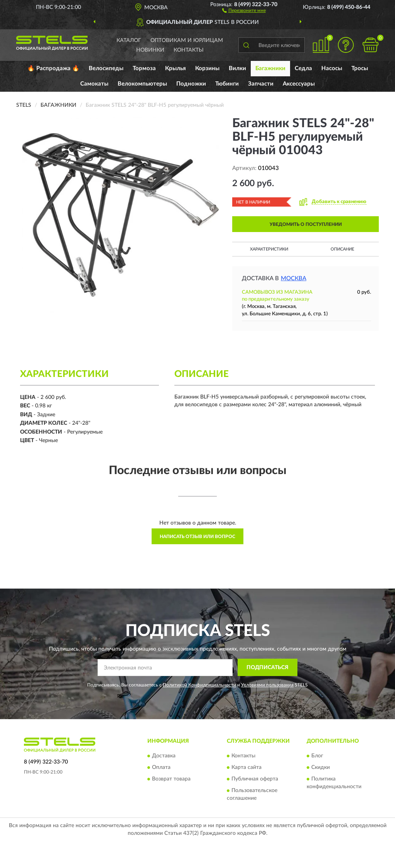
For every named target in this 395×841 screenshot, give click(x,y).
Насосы (331, 68)
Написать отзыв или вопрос (197, 536)
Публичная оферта (254, 779)
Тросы (359, 68)
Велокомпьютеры (142, 84)
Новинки (150, 50)
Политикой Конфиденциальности (199, 685)
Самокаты (94, 84)
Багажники (270, 68)
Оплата (161, 767)
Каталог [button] (128, 40)
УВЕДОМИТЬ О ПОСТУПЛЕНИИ (306, 224)
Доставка (164, 756)
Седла (303, 68)
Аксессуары (299, 84)
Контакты (189, 50)
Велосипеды (106, 68)
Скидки (320, 767)
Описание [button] (342, 249)
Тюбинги (227, 84)
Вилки (237, 68)
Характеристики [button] (269, 249)
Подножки (191, 84)
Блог (317, 756)
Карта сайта (246, 767)
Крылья (175, 68)
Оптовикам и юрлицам (186, 40)
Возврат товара (171, 779)
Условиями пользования (267, 685)
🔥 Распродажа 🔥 (53, 68)
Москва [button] (293, 278)
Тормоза (144, 68)
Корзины (207, 68)
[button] (244, 10)
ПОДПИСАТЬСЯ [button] (267, 667)
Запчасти (260, 84)
